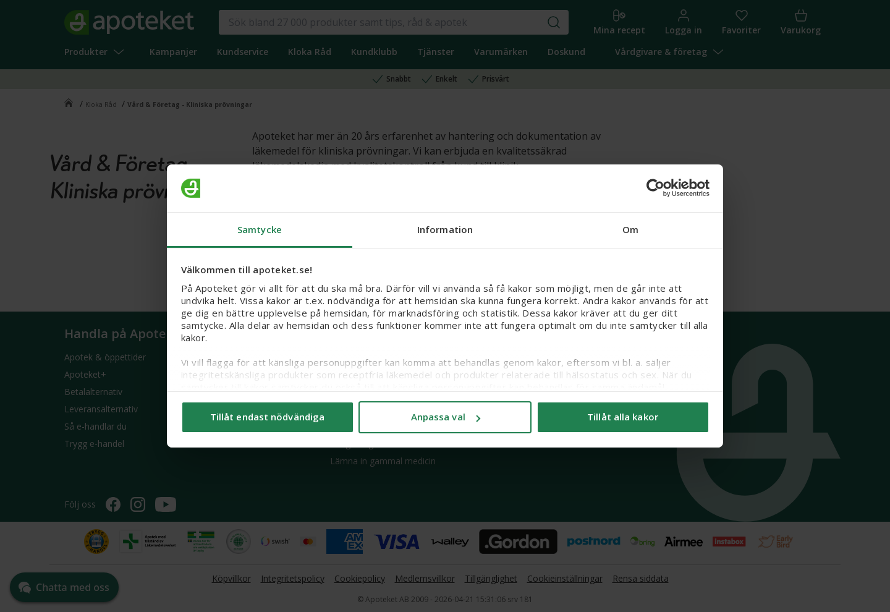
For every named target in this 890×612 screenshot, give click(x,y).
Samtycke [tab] (259, 229)
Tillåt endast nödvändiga (267, 416)
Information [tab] (445, 229)
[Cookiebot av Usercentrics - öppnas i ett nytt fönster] (655, 188)
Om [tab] (630, 229)
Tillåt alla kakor (622, 416)
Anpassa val (445, 416)
